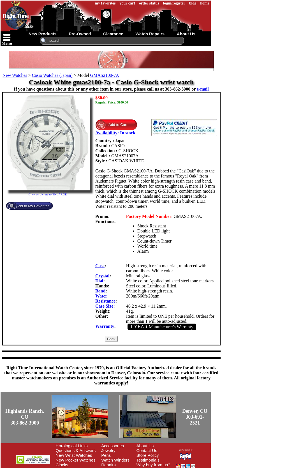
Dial (99, 280)
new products (43, 33)
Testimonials (148, 460)
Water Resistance (105, 298)
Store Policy (147, 455)
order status (149, 3)
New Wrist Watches (74, 455)
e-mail (203, 89)
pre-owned (80, 33)
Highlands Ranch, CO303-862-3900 (24, 417)
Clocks (62, 464)
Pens (106, 455)
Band (100, 291)
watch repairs (150, 33)
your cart (127, 3)
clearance (113, 33)
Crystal (102, 275)
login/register (174, 3)
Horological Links (72, 445)
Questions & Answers (76, 450)
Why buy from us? (153, 464)
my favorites (105, 3)
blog (192, 3)
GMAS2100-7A (104, 75)
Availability (106, 132)
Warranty (104, 326)
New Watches (15, 75)
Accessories (112, 445)
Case (100, 265)
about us (186, 33)
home (204, 3)
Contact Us (146, 450)
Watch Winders (115, 460)
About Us (145, 445)
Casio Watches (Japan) (52, 75)
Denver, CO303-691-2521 (194, 417)
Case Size (104, 306)
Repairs (108, 464)
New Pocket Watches (76, 460)
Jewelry (108, 450)
